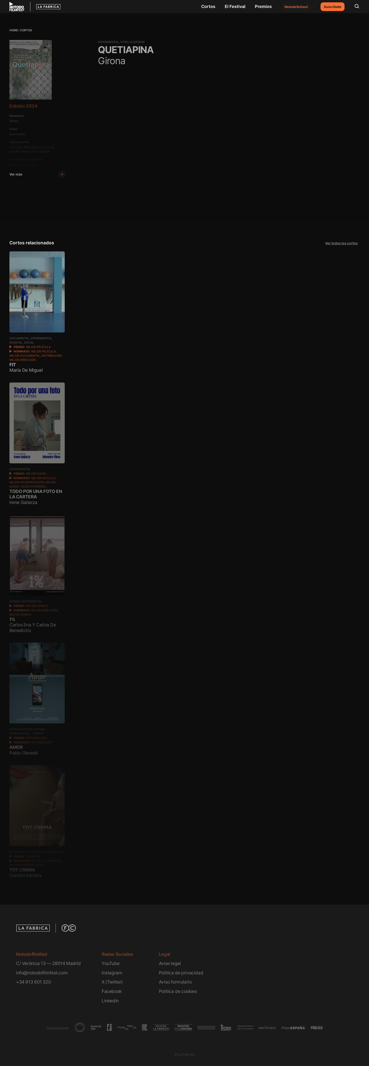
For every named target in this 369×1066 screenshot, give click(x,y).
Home (13, 30)
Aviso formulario (175, 982)
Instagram (112, 973)
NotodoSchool (296, 7)
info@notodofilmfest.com (42, 973)
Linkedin (110, 1001)
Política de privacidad (181, 973)
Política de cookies (178, 991)
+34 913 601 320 (33, 982)
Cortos (208, 6)
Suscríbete (332, 7)
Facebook (112, 991)
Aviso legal (170, 963)
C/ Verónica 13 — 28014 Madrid (48, 963)
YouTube (110, 963)
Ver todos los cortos (341, 243)
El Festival (235, 6)
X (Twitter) (112, 982)
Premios (263, 6)
